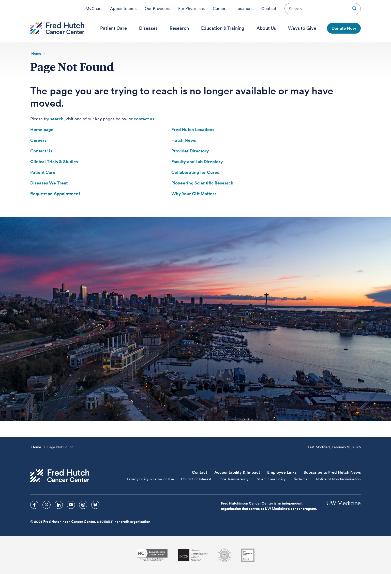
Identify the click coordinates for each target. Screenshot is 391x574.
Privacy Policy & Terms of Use (150, 479)
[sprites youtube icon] (71, 505)
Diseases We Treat (49, 182)
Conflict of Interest (196, 479)
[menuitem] (113, 28)
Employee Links (281, 472)
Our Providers (157, 8)
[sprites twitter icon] (46, 505)
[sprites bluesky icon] (95, 505)
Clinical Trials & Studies (54, 161)
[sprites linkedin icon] (59, 505)
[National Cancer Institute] (152, 555)
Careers (220, 8)
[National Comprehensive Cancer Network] (193, 555)
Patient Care (42, 172)
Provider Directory (190, 150)
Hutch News (183, 140)
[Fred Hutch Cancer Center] (59, 475)
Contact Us (41, 150)
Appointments (123, 8)
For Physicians (191, 8)
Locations (244, 8)
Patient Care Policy (270, 479)
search (57, 118)
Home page (41, 129)
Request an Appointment (55, 193)
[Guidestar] (247, 555)
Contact (268, 8)
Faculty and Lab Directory (197, 161)
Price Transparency (233, 479)
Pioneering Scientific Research (202, 182)
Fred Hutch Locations (192, 129)
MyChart (93, 8)
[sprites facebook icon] (34, 505)
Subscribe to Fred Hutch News (332, 472)
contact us (144, 118)
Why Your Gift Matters (193, 193)
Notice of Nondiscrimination (338, 479)
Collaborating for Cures (195, 172)
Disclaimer (301, 479)
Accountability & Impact (237, 472)
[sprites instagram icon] (83, 505)
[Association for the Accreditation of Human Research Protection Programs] (224, 555)
